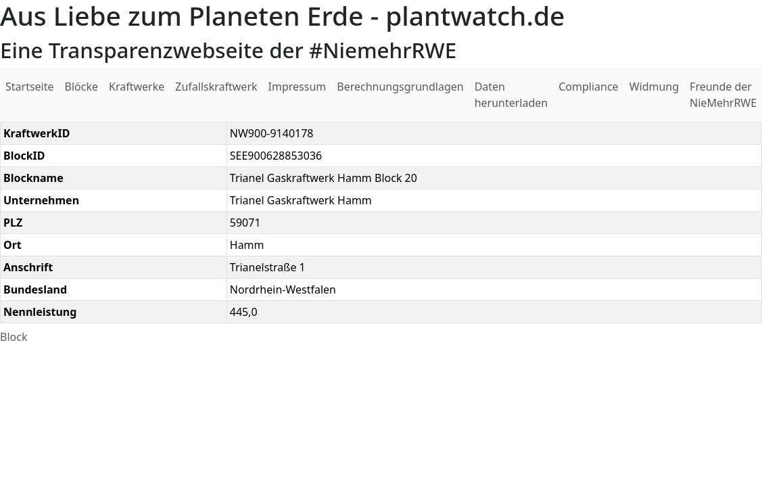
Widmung (654, 86)
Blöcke (81, 86)
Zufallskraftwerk (216, 86)
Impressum (297, 86)
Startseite (29, 86)
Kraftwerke (136, 86)
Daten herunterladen (511, 94)
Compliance (588, 86)
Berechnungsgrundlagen (400, 86)
